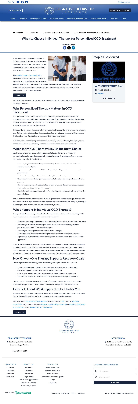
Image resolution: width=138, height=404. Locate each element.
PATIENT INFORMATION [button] (99, 19)
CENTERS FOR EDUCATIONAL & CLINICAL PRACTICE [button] (47, 19)
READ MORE (109, 98)
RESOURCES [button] (115, 19)
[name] (117, 371)
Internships (29, 374)
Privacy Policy (56, 393)
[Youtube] (17, 2)
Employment (28, 377)
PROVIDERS (23, 19)
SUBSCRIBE (115, 382)
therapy (101, 93)
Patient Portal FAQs (52, 371)
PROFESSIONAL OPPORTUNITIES (77, 19)
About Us (28, 368)
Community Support (28, 386)
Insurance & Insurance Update (53, 377)
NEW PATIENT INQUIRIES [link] (120, 10)
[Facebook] (22, 2)
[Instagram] (9, 2)
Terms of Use (81, 393)
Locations (10, 368)
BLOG (124, 19)
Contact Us (10, 377)
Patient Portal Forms (52, 368)
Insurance (10, 374)
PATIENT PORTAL (15, 10)
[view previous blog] (18, 32)
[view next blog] (34, 32)
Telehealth (10, 371)
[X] (13, 2)
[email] (117, 377)
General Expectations (29, 383)
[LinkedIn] (26, 2)
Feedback (52, 383)
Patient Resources (52, 374)
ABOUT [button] (13, 19)
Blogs (52, 380)
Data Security (65, 393)
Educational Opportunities (28, 380)
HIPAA (73, 393)
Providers (28, 371)
